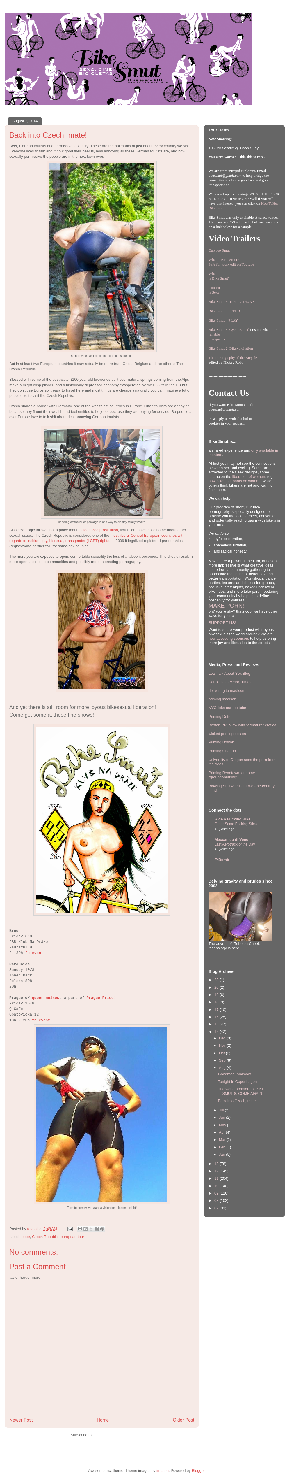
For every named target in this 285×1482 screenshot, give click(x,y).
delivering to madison (226, 690)
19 (217, 994)
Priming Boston (221, 742)
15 (217, 1024)
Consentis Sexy (215, 289)
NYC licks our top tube (227, 708)
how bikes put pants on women (235, 481)
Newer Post (21, 1420)
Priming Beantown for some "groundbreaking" (232, 775)
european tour (72, 1236)
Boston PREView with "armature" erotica (242, 725)
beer (26, 1236)
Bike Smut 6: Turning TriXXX (232, 301)
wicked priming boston (227, 734)
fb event (34, 953)
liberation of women (248, 476)
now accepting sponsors (229, 638)
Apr (222, 1132)
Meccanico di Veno (231, 839)
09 (217, 1193)
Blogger (198, 1470)
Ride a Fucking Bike (233, 819)
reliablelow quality (217, 336)
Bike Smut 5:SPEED (224, 311)
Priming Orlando (222, 751)
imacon (162, 1470)
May (223, 1125)
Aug (223, 1067)
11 (217, 1178)
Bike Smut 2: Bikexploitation (231, 348)
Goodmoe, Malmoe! (234, 1074)
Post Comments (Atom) (113, 1435)
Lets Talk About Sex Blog (229, 673)
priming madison (222, 699)
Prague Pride (100, 998)
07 (217, 1208)
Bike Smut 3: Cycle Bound (229, 329)
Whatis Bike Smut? (219, 275)
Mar (223, 1139)
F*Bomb (222, 859)
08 (217, 1200)
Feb (223, 1147)
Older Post (183, 1420)
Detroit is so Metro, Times (230, 682)
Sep (223, 1060)
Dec (223, 1038)
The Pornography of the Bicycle (233, 357)
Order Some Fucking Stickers (238, 824)
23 (217, 980)
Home (103, 1420)
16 (217, 1017)
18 (217, 1002)
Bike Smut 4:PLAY (223, 320)
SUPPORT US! (222, 622)
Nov (223, 1045)
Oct (222, 1053)
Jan (222, 1154)
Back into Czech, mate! (237, 1101)
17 (217, 1009)
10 (217, 1186)
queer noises (45, 998)
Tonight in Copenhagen (237, 1081)
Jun (222, 1117)
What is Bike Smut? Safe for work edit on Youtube (231, 261)
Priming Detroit (221, 716)
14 (217, 1031)
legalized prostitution (100, 530)
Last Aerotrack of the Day (235, 844)
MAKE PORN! (226, 605)
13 (217, 1164)
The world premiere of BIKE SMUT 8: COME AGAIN (241, 1091)
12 (217, 1171)
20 (217, 987)
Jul (222, 1110)
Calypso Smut (219, 250)
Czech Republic (45, 1236)
